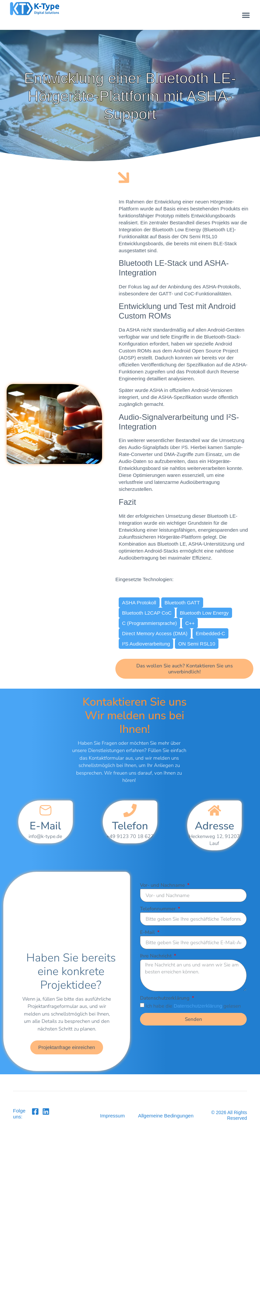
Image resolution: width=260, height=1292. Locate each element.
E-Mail (45, 826)
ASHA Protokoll (139, 602)
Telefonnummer (158, 908)
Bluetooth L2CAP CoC (147, 613)
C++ (190, 623)
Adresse (214, 826)
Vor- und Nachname (163, 885)
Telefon (130, 826)
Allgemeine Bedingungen (166, 1115)
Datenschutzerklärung (165, 998)
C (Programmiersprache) (149, 623)
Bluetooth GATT (182, 602)
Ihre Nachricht (156, 955)
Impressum (112, 1115)
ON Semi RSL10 (196, 643)
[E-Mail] (45, 810)
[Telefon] (130, 810)
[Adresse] (214, 810)
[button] (246, 15)
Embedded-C (210, 633)
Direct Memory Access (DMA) (155, 633)
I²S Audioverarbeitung (146, 643)
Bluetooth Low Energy (204, 613)
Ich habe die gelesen (193, 1006)
